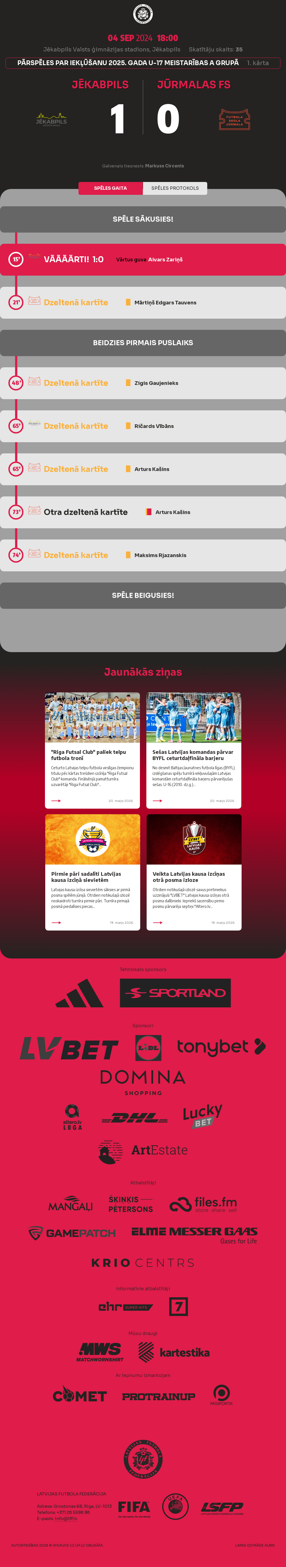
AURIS (269, 1545)
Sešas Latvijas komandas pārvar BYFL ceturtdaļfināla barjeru (192, 755)
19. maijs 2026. (92, 922)
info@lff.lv (66, 1518)
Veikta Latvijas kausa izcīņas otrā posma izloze (189, 876)
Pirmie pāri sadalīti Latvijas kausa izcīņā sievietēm (86, 876)
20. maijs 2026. (92, 800)
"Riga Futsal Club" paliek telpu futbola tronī (88, 755)
